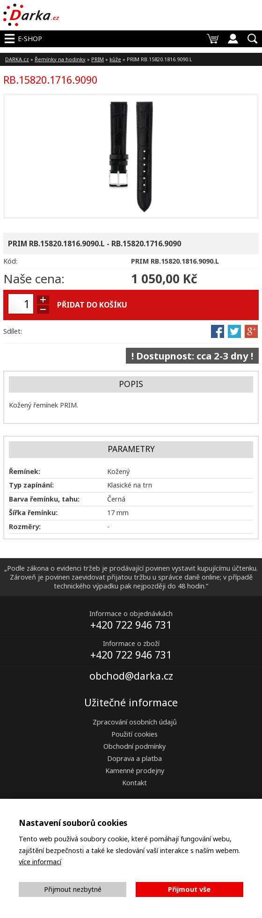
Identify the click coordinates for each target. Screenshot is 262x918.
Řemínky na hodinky (60, 59)
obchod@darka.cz (131, 675)
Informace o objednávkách (131, 613)
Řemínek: (24, 471)
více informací (40, 861)
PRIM (97, 59)
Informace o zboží (131, 643)
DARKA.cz (17, 59)
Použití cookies (134, 734)
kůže (115, 59)
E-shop (30, 38)
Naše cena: (34, 278)
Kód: (10, 261)
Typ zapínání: (31, 485)
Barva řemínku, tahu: (44, 499)
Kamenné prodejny (134, 770)
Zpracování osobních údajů (135, 721)
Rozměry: (25, 526)
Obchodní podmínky (134, 746)
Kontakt (134, 782)
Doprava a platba (134, 758)
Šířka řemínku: (33, 512)
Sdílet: (12, 331)
